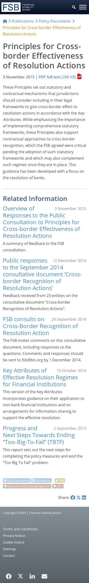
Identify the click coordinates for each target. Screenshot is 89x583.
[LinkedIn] (32, 574)
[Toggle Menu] (83, 7)
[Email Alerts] (44, 575)
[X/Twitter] (20, 575)
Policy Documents (18, 480)
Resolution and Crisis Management (28, 486)
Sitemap (9, 549)
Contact (9, 555)
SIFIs (59, 486)
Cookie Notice (13, 542)
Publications (42, 480)
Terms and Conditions (20, 529)
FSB (61, 480)
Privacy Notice (14, 535)
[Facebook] (9, 574)
